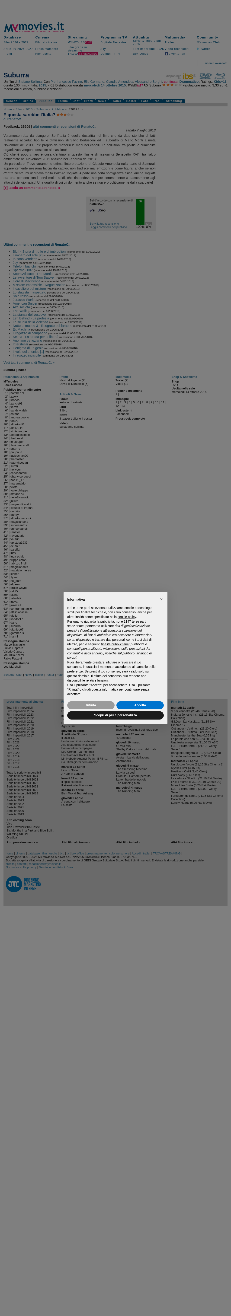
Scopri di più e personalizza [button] (115, 715)
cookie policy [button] (127, 617)
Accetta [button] (140, 705)
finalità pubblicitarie (115, 644)
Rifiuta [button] (91, 705)
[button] (161, 599)
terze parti (139, 621)
